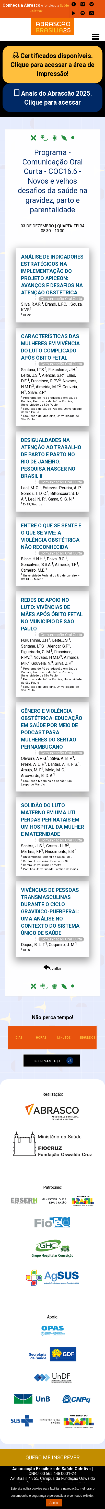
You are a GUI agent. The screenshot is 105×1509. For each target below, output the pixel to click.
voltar (52, 968)
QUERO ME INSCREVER (53, 1458)
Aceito (54, 1503)
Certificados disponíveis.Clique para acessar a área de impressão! (52, 64)
